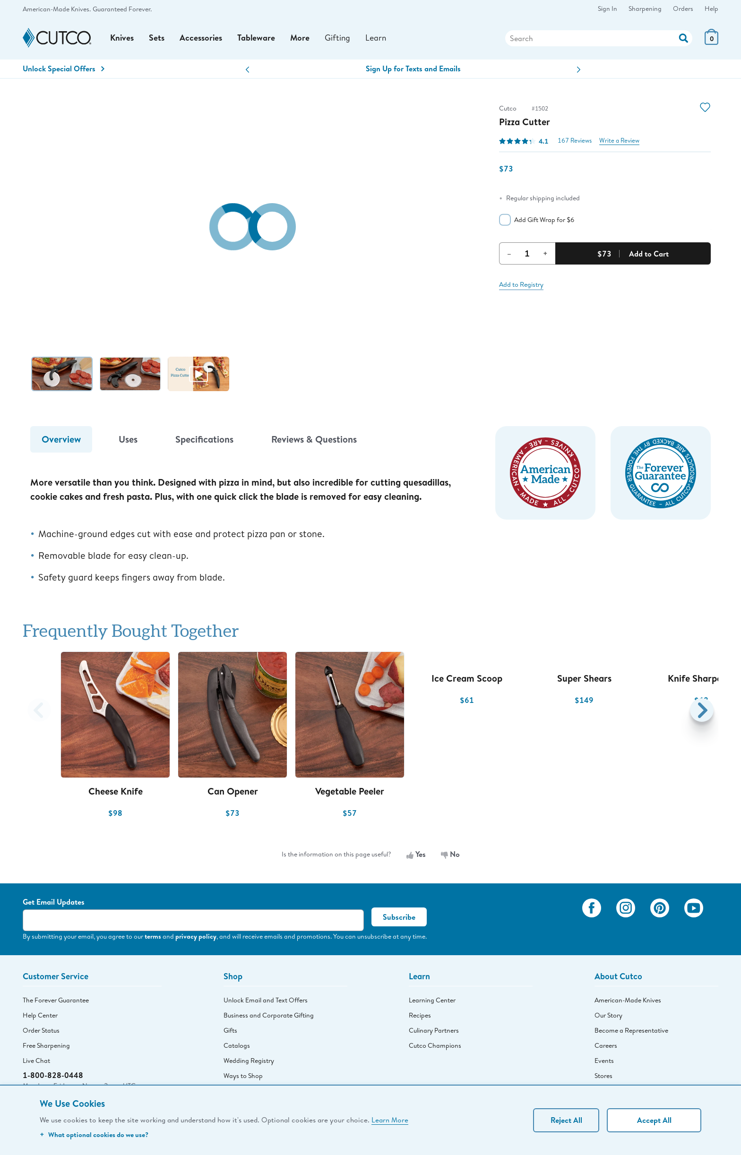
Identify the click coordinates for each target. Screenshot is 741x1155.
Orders (683, 8)
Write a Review (619, 142)
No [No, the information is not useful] (450, 856)
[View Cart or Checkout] (711, 43)
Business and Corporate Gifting (269, 1017)
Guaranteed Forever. (122, 9)
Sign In (607, 8)
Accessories (202, 39)
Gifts (230, 1032)
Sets (157, 39)
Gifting (340, 38)
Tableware (258, 39)
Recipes (420, 1017)
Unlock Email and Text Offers (266, 1002)
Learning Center (432, 1002)
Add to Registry (521, 286)
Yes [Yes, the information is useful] (416, 856)
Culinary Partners (434, 1032)
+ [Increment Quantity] (545, 255)
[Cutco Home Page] (57, 39)
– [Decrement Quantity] (509, 255)
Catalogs (237, 1047)
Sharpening (645, 8)
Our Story (608, 1017)
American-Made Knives (628, 1002)
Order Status (41, 1032)
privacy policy (195, 937)
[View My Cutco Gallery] (561, 922)
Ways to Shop (243, 1077)
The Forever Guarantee (56, 1002)
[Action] (683, 38)
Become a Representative (631, 1032)
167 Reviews (575, 142)
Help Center (40, 1017)
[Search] (598, 39)
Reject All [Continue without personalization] (566, 1120)
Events (604, 1062)
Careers (606, 1047)
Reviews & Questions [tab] (314, 441)
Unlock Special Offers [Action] (63, 70)
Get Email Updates (54, 903)
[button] (247, 71)
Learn (378, 38)
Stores (603, 1077)
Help (711, 8)
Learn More (389, 1119)
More (302, 39)
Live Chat (36, 1062)
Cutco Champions (435, 1047)
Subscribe (399, 919)
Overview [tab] (61, 441)
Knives (122, 39)
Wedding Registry (249, 1062)
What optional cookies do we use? (94, 1134)
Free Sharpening (46, 1047)
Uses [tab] (128, 441)
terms (153, 937)
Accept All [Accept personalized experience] (654, 1120)
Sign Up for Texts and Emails (413, 70)
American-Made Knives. (57, 9)
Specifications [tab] (204, 441)
